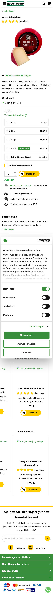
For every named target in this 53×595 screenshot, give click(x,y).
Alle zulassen (26, 335)
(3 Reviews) (24, 21)
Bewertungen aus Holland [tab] (16, 557)
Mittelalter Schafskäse (20, 461)
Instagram (40, 548)
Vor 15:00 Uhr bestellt (20, 185)
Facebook (20, 548)
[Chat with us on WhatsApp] (48, 590)
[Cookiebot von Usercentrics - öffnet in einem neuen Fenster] (38, 240)
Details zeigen (37, 326)
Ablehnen (26, 352)
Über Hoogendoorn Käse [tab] (15, 564)
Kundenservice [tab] (10, 570)
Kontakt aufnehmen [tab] (13, 577)
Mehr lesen (9, 229)
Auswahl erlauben (26, 344)
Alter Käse (9, 11)
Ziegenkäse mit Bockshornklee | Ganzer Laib (20, 392)
